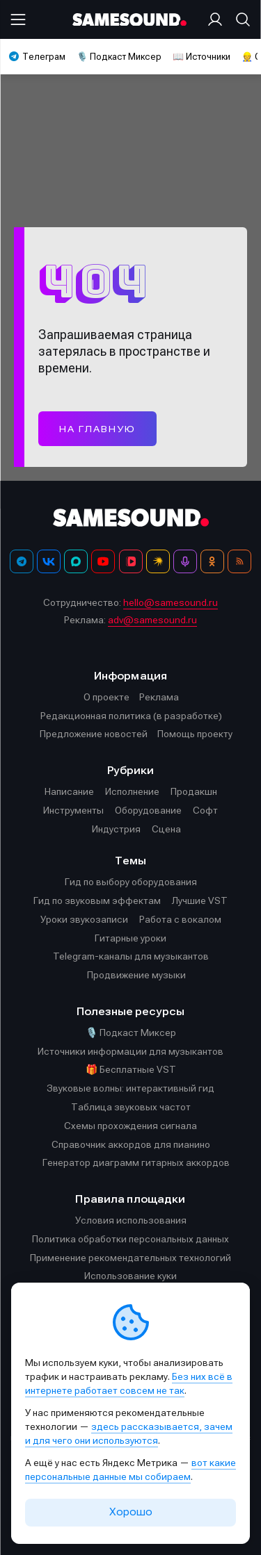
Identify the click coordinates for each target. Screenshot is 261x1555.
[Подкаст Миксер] (185, 561)
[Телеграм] (21, 561)
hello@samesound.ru (170, 602)
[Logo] (131, 19)
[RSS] (239, 561)
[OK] (212, 561)
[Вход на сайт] (218, 19)
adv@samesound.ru (152, 619)
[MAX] (76, 561)
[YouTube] (103, 561)
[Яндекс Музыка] (158, 561)
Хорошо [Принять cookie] (130, 1511)
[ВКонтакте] (49, 561)
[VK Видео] (131, 561)
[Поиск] (240, 19)
